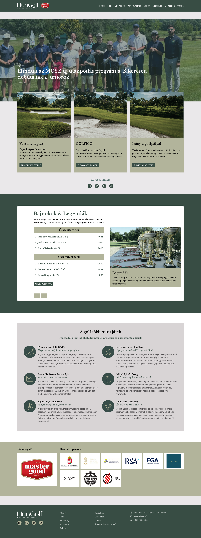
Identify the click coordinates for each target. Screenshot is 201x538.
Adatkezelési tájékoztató (105, 524)
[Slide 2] (98, 87)
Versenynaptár (134, 5)
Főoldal (101, 5)
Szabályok (157, 5)
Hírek (109, 5)
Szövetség (120, 5)
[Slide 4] (107, 87)
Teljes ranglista (43, 284)
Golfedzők (170, 5)
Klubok (146, 5)
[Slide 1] (94, 87)
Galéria (180, 5)
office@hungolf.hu (141, 516)
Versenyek (64, 524)
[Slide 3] (102, 87)
